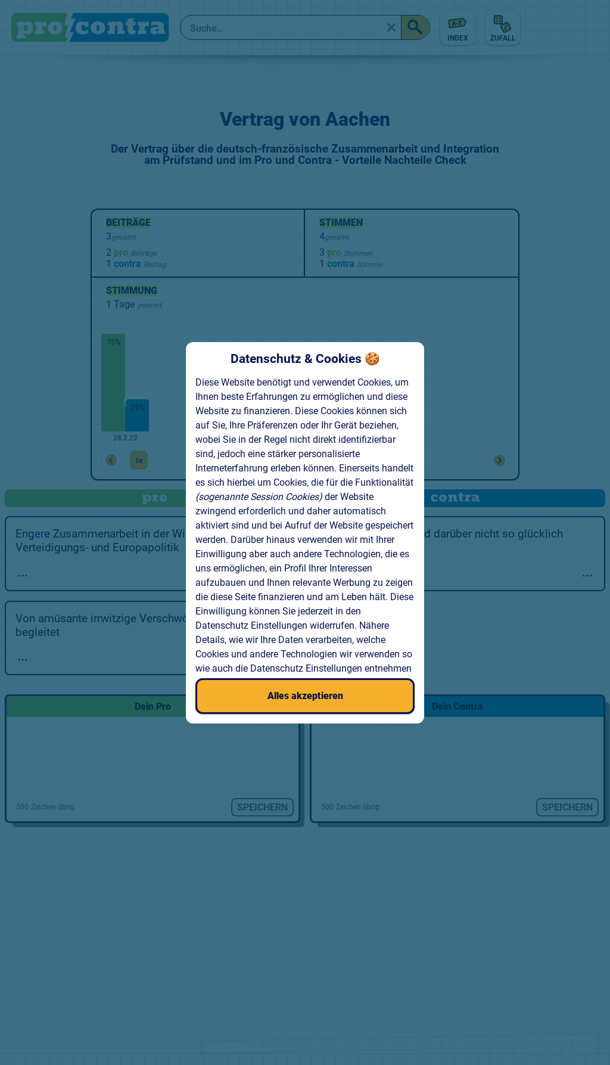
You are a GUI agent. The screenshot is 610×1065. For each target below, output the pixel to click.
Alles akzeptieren (305, 695)
